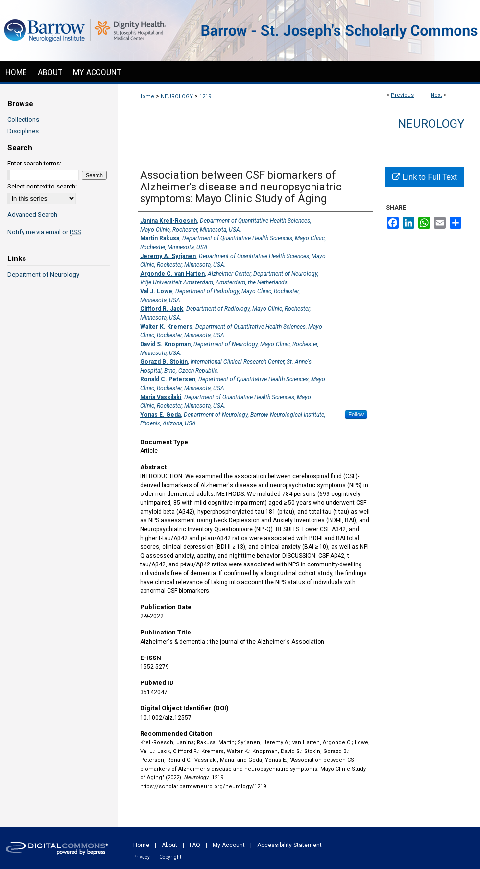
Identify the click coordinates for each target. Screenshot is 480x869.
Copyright (170, 857)
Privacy (141, 857)
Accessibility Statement (289, 845)
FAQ (195, 845)
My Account (229, 845)
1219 (205, 97)
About (169, 845)
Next (436, 95)
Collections (23, 119)
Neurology (431, 124)
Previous (402, 95)
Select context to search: (42, 186)
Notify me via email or (44, 231)
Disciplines (23, 131)
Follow (356, 414)
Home (146, 97)
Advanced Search (32, 214)
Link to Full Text (424, 177)
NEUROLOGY (177, 97)
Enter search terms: (34, 163)
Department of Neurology (43, 274)
